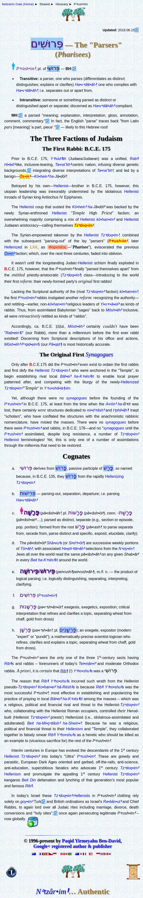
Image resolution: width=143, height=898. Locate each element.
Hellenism (74, 729)
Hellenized (13, 247)
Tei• (87, 663)
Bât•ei (65, 376)
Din (33, 780)
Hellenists (82, 796)
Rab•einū (14, 333)
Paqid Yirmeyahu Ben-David (91, 840)
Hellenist (61, 186)
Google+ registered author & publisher (72, 846)
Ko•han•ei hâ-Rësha (56, 687)
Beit (33, 560)
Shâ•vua (54, 543)
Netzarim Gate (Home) (18, 4)
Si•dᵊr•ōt (76, 543)
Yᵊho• (83, 671)
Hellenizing (114, 476)
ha (51, 176)
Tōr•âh (26, 549)
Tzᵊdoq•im (27, 687)
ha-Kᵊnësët (84, 376)
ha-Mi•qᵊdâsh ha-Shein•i (58, 723)
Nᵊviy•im (126, 549)
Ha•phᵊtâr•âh (73, 549)
